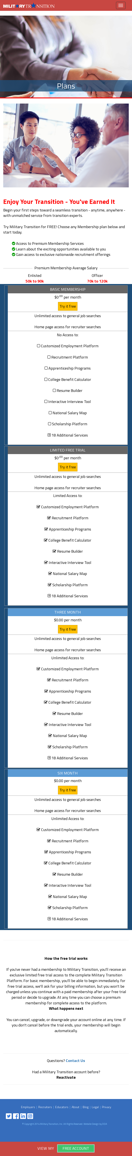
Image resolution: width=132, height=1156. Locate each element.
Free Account (76, 1148)
